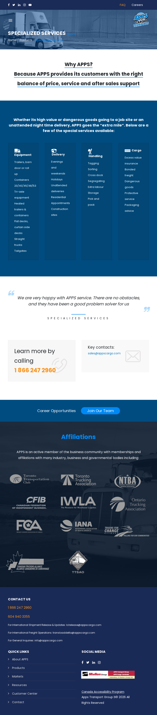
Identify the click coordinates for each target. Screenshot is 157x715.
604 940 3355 (19, 616)
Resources (19, 685)
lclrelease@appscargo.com (83, 625)
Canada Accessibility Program (103, 692)
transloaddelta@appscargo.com (74, 632)
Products (26, 40)
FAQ (123, 5)
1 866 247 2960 (19, 607)
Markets (17, 676)
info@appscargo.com (49, 640)
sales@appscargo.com (104, 353)
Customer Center (24, 694)
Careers (137, 5)
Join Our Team (100, 410)
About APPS (20, 659)
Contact (18, 702)
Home (12, 40)
